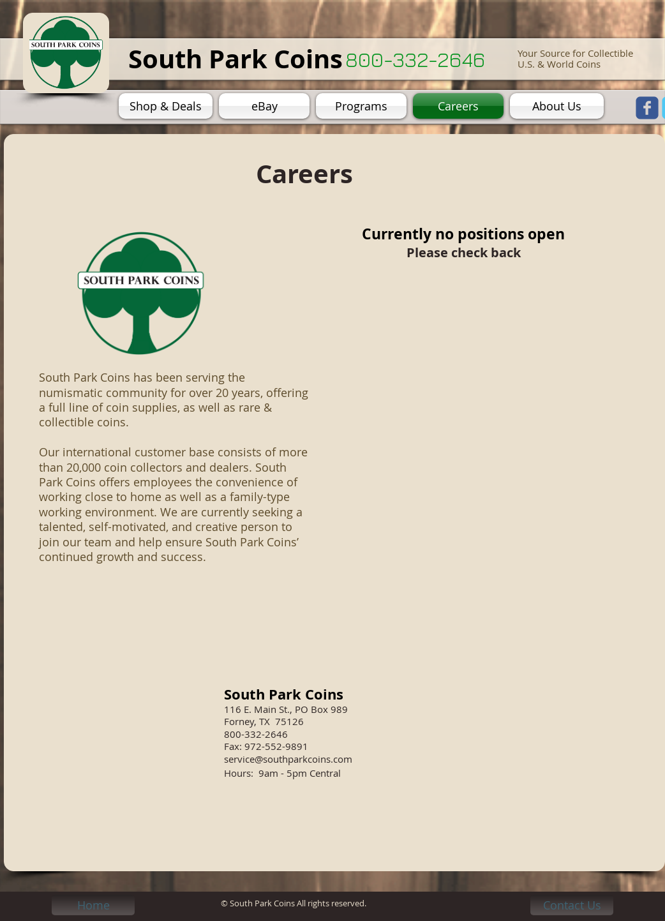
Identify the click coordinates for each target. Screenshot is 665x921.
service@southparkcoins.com (288, 759)
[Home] (93, 905)
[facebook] (647, 107)
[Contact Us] (571, 905)
